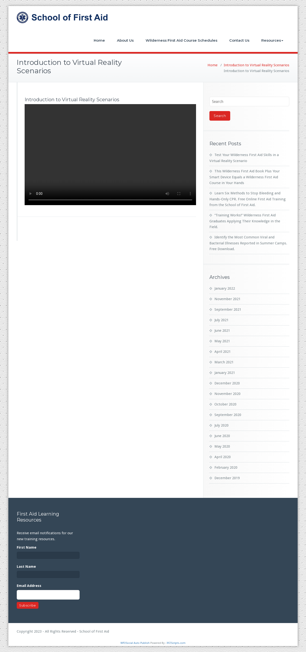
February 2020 (225, 467)
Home (99, 40)
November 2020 (227, 394)
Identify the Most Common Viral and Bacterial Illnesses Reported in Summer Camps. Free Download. (248, 243)
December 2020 (227, 383)
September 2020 (227, 415)
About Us (125, 40)
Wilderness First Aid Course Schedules (181, 40)
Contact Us (239, 40)
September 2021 (227, 309)
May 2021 (222, 341)
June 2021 (222, 330)
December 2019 (227, 478)
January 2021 (224, 373)
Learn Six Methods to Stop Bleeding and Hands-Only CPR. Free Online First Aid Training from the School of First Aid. (247, 199)
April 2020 (222, 457)
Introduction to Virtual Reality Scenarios (256, 65)
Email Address (29, 586)
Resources (272, 40)
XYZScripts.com (176, 643)
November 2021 (227, 299)
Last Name (26, 566)
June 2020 (222, 436)
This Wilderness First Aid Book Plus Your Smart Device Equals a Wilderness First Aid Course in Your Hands (244, 177)
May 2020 (222, 446)
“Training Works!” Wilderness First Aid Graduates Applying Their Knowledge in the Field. (244, 221)
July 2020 (221, 425)
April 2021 (222, 351)
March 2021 (224, 362)
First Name (26, 547)
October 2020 (225, 404)
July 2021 (221, 320)
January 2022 (224, 288)
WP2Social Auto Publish (135, 643)
